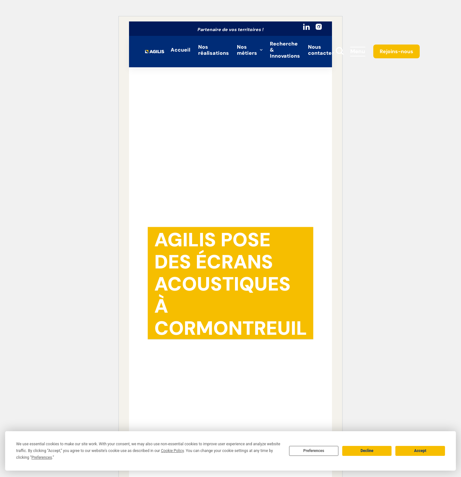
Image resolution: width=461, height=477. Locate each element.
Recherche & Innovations (285, 49)
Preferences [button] (41, 457)
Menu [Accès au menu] (357, 51)
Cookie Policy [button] (172, 450)
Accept (420, 450)
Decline (366, 450)
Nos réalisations (213, 50)
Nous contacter (321, 50)
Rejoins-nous (396, 51)
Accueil (180, 49)
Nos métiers (247, 50)
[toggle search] (339, 51)
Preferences (313, 450)
